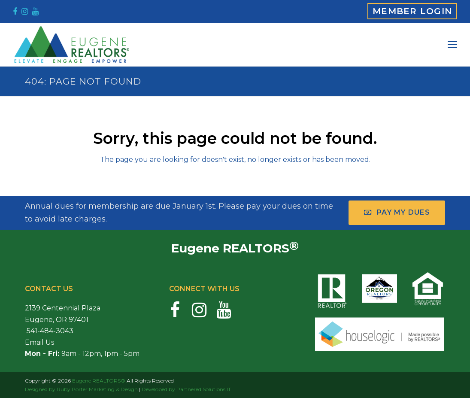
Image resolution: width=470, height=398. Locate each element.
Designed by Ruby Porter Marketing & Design (81, 389)
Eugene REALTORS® (98, 380)
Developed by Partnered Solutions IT (186, 389)
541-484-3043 (49, 331)
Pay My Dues (397, 212)
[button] (452, 44)
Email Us (39, 342)
